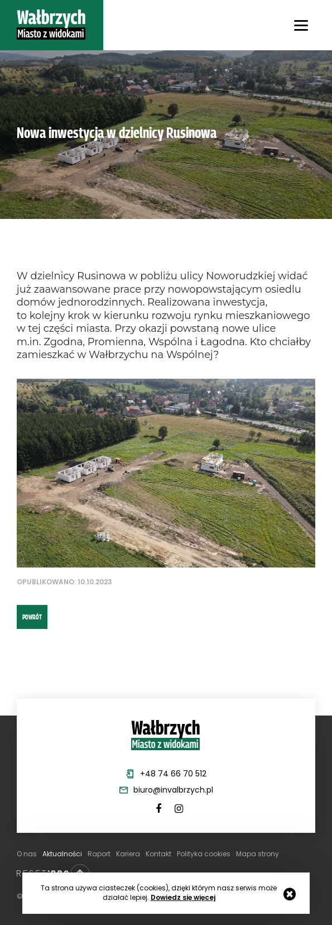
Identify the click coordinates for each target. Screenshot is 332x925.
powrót (32, 617)
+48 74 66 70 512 (173, 773)
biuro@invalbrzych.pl (173, 789)
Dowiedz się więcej (183, 897)
